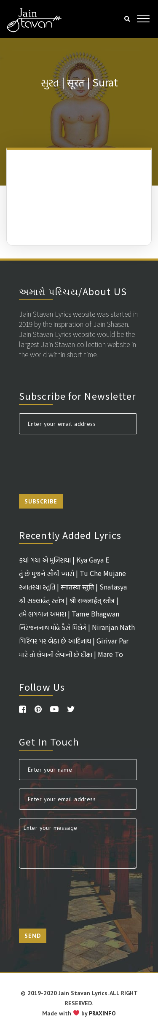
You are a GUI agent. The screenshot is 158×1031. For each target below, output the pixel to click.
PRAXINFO (102, 1013)
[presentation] (83, 459)
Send (32, 935)
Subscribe (40, 501)
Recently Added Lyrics (70, 534)
